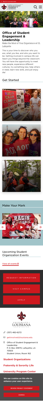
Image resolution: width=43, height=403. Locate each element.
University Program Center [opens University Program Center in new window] (19, 371)
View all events (9, 264)
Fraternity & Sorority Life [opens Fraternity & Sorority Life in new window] (18, 365)
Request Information (21, 278)
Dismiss (22, 395)
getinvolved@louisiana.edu (19, 337)
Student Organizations (17, 359)
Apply (21, 300)
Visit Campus (21, 289)
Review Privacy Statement (22, 388)
